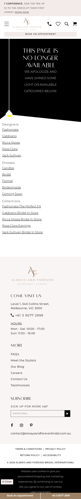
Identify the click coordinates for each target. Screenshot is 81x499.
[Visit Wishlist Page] (58, 25)
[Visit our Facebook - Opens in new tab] (12, 428)
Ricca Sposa (11, 145)
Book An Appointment (20, 496)
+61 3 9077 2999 (61, 496)
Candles (8, 170)
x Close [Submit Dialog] (8, 485)
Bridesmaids (11, 190)
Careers (16, 375)
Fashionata (10, 132)
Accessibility (52, 459)
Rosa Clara (10, 151)
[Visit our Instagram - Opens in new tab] (21, 428)
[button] (6, 25)
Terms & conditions (28, 452)
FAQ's (15, 356)
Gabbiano (9, 138)
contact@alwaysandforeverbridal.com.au (41, 436)
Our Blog (17, 369)
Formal (7, 183)
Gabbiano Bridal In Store (20, 215)
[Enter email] (40, 416)
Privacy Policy (55, 452)
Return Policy (30, 459)
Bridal (6, 177)
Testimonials (20, 387)
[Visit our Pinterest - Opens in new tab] (31, 428)
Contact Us (19, 381)
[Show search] (67, 26)
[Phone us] (49, 26)
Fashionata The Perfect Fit (21, 208)
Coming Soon (12, 196)
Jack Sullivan (11, 158)
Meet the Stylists (23, 363)
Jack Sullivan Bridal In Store (22, 234)
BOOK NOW (25, 13)
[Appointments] (40, 36)
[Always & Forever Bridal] (27, 26)
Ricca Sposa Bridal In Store (22, 221)
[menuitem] (6, 25)
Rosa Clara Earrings (16, 228)
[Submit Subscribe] (67, 416)
